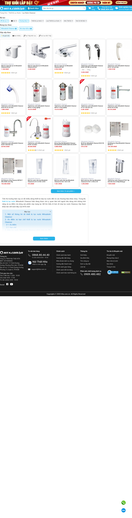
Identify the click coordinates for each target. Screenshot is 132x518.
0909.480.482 (92, 274)
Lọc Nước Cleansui (28, 13)
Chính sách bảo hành (63, 255)
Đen (83, 69)
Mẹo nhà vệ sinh (112, 261)
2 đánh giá (13, 73)
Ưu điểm (13, 225)
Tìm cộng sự (84, 261)
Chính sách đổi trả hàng (64, 270)
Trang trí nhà (111, 267)
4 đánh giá (93, 113)
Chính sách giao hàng (63, 267)
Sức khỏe (110, 264)
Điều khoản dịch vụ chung (65, 261)
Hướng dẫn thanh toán (64, 264)
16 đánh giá (40, 150)
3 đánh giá (93, 76)
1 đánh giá (13, 113)
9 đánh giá (67, 73)
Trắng (88, 69)
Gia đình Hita (84, 258)
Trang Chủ (3, 13)
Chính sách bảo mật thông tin (66, 273)
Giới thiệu (83, 255)
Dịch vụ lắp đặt (85, 264)
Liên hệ (82, 267)
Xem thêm (44, 239)
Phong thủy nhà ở (113, 258)
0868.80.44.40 (41, 254)
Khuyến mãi (111, 255)
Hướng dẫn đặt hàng (63, 258)
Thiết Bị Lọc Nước (15, 13)
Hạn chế (13, 227)
